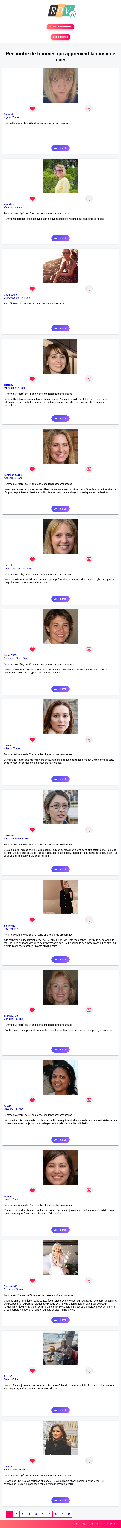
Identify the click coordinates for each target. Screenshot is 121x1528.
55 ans (15, 117)
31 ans (15, 1199)
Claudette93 (11, 1286)
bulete (7, 745)
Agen (7, 117)
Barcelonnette (12, 838)
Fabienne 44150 (13, 474)
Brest (7, 1199)
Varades (8, 207)
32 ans (16, 748)
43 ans (19, 1109)
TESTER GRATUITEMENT (60, 27)
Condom (9, 1018)
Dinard (7, 1379)
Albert (7, 748)
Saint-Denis (10, 1469)
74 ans (17, 1379)
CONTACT (113, 1523)
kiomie (8, 1196)
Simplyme (9, 925)
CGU (84, 1523)
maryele (8, 565)
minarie (8, 1466)
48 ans (22, 1469)
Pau (6, 928)
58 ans (14, 928)
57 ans (19, 1018)
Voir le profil (60, 148)
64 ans (26, 297)
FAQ (77, 1523)
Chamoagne (10, 294)
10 (69, 1514)
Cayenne (9, 1109)
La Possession (12, 297)
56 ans (26, 658)
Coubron (9, 1289)
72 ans (19, 1289)
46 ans (19, 207)
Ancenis (8, 477)
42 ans (27, 568)
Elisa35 (8, 1376)
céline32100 (11, 1015)
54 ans (18, 477)
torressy (8, 384)
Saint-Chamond (12, 568)
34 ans (25, 838)
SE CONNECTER (60, 37)
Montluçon (10, 387)
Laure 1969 (10, 655)
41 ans (22, 387)
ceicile (7, 1106)
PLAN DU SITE (97, 1523)
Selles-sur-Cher (12, 658)
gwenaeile (9, 835)
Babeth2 (8, 114)
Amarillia (9, 204)
